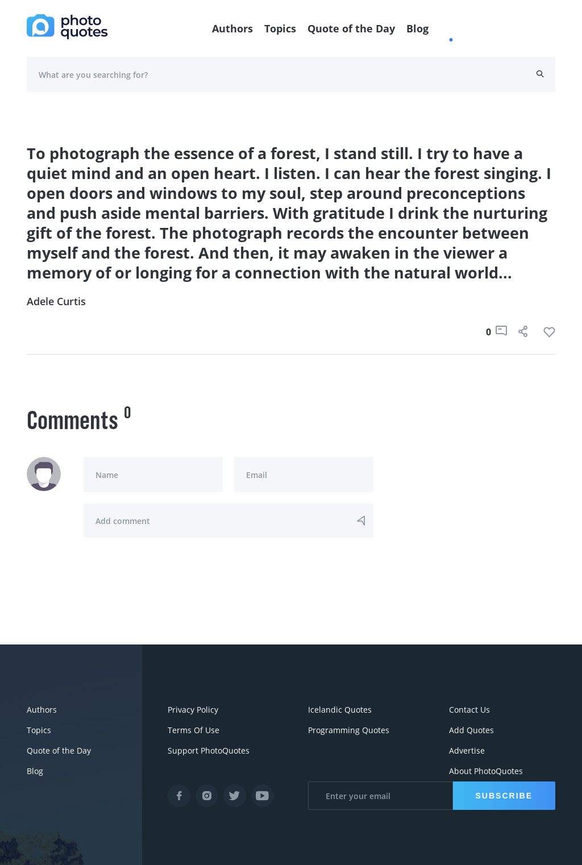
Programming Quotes (348, 730)
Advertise (467, 750)
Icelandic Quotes (340, 709)
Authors (232, 28)
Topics (280, 28)
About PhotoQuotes (486, 771)
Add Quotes (471, 730)
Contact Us (469, 709)
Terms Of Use (193, 730)
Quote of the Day (351, 28)
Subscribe (504, 795)
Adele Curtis (56, 301)
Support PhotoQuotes (209, 750)
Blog (417, 28)
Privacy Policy (193, 709)
